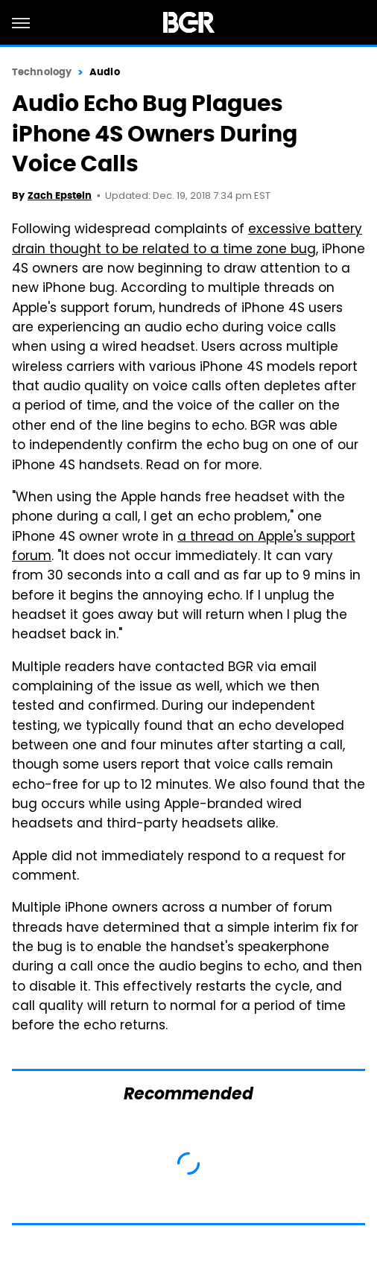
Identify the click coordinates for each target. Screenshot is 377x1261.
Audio (104, 72)
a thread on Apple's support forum (183, 547)
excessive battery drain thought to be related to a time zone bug (187, 240)
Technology (42, 72)
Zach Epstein (60, 195)
